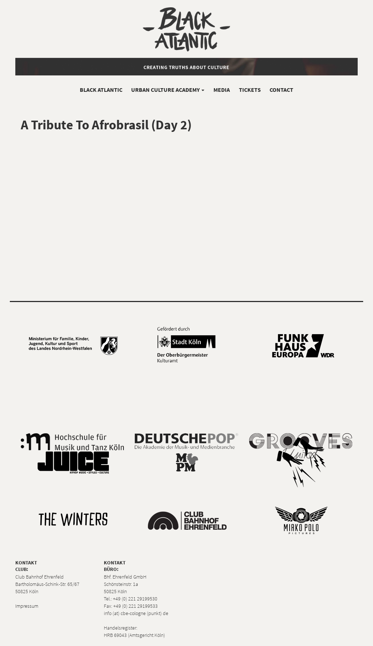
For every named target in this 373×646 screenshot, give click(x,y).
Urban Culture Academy (167, 89)
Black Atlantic (101, 89)
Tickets (250, 89)
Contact (281, 89)
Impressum (26, 606)
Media (221, 89)
